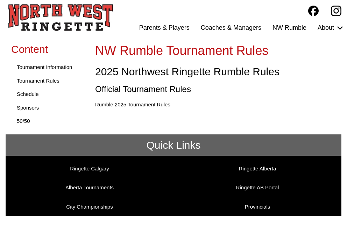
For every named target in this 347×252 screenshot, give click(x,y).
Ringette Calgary (89, 169)
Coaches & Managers (231, 27)
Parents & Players (164, 27)
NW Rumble (289, 27)
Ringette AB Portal (257, 187)
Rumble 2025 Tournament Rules (132, 104)
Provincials (257, 207)
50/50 (23, 121)
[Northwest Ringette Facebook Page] (313, 11)
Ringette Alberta (257, 169)
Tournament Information (44, 67)
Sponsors (28, 108)
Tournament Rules (38, 81)
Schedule (28, 94)
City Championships (89, 207)
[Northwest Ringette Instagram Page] (336, 11)
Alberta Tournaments (89, 187)
